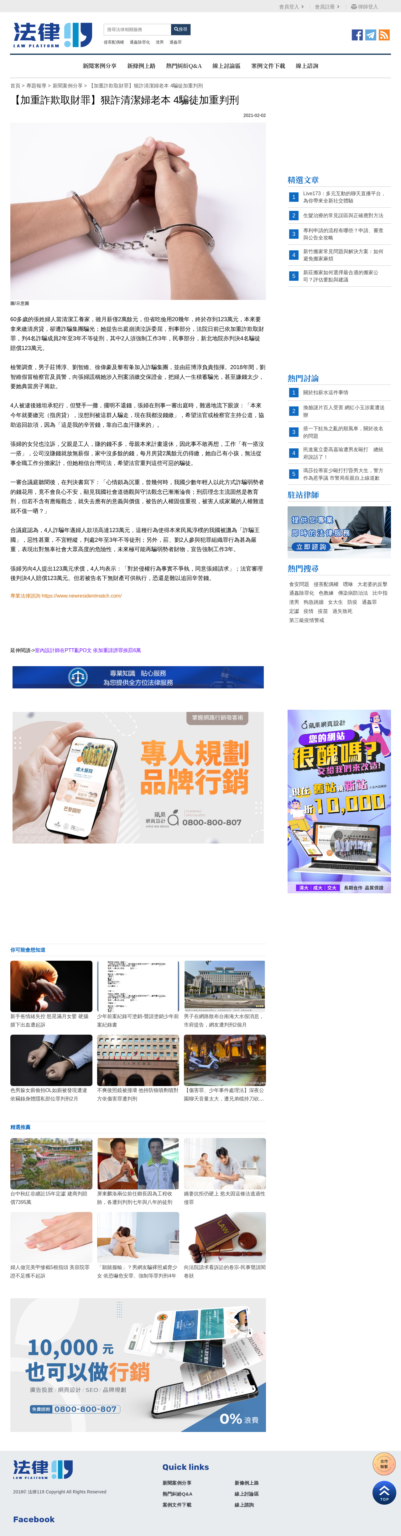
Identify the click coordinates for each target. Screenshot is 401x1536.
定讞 (294, 605)
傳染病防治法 (353, 587)
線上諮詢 (307, 59)
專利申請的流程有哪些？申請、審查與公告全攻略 (343, 228)
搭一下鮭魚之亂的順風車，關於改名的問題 (343, 426)
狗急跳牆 (314, 596)
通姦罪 (143, 36)
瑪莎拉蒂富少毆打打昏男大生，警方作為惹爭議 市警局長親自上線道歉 (343, 468)
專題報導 (36, 79)
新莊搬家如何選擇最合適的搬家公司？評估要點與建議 (340, 270)
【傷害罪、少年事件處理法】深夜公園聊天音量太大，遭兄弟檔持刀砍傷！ (224, 1092)
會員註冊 (326, 6)
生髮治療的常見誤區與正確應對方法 (343, 209)
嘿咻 (348, 578)
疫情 (309, 605)
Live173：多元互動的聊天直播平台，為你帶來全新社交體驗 (344, 191)
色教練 (326, 587)
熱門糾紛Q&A (184, 59)
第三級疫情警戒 (306, 614)
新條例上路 (141, 59)
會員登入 (291, 6)
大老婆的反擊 (372, 578)
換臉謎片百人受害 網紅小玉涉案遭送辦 (344, 405)
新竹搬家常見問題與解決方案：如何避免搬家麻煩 (343, 249)
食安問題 (299, 578)
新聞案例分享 (100, 59)
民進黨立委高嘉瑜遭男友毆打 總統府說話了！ (343, 447)
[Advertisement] (138, 888)
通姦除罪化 (107, 36)
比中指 (380, 587)
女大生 (335, 596)
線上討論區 (226, 59)
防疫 (352, 596)
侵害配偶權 (81, 36)
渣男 (127, 36)
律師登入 (363, 6)
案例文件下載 (268, 59)
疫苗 (323, 605)
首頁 (15, 79)
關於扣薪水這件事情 (325, 386)
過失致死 (342, 605)
